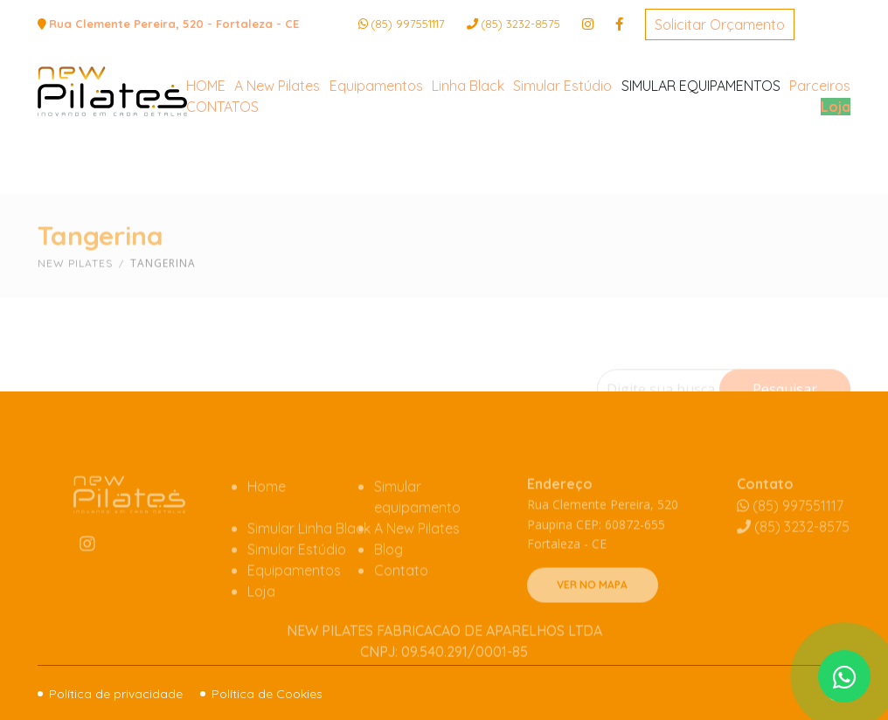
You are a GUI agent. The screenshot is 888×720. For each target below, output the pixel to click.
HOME (205, 151)
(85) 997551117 (408, 24)
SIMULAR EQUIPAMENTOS (700, 151)
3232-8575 (520, 24)
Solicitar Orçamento (720, 24)
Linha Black (468, 151)
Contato (401, 595)
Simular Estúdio (562, 151)
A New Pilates (277, 151)
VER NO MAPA (592, 610)
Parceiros (819, 151)
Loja (835, 172)
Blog (388, 574)
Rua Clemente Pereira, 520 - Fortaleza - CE (174, 24)
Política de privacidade (116, 694)
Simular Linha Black (309, 553)
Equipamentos (376, 151)
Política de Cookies (267, 694)
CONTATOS (222, 172)
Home (266, 511)
